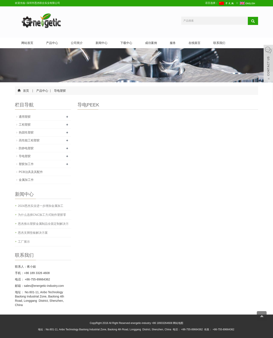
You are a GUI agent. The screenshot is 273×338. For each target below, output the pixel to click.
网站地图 (178, 323)
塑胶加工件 (26, 164)
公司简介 (77, 43)
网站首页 (27, 43)
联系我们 (219, 43)
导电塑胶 (59, 90)
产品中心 (52, 43)
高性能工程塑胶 (29, 140)
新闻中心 (101, 43)
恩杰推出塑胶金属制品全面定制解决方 (43, 223)
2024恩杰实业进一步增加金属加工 (40, 205)
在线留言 (194, 43)
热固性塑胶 (26, 132)
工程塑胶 (25, 124)
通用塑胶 (25, 116)
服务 (173, 43)
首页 (26, 90)
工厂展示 (24, 241)
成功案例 (151, 43)
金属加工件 (26, 179)
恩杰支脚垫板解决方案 (33, 232)
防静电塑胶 (26, 148)
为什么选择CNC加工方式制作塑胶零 (42, 214)
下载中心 (126, 43)
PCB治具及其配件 (31, 172)
